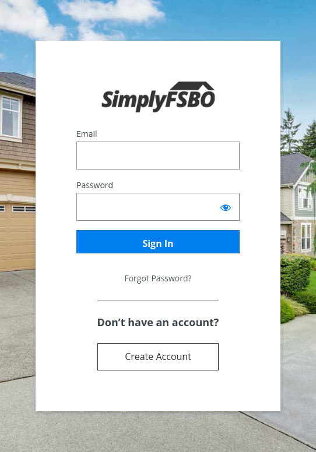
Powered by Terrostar (158, 98)
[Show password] (226, 207)
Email (86, 133)
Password (94, 184)
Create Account (158, 356)
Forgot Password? (157, 278)
